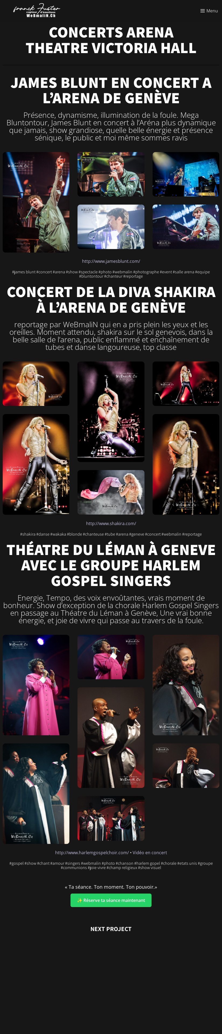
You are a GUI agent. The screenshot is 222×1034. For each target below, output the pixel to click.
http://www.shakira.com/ (111, 523)
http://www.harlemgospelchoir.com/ (92, 853)
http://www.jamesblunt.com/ (111, 261)
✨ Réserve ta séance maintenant (111, 900)
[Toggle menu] (209, 11)
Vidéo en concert (150, 853)
